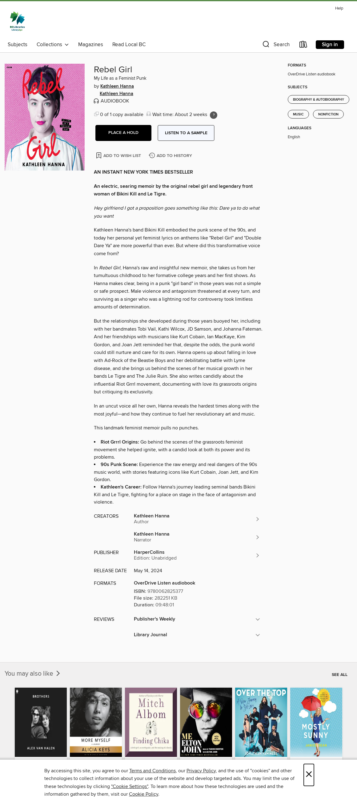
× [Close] (309, 775)
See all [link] (339, 674)
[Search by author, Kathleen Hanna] (197, 519)
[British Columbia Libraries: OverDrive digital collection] (17, 21)
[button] (275, 46)
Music (298, 114)
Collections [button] (53, 44)
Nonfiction (328, 114)
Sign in (330, 44)
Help (339, 8)
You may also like (33, 674)
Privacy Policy (201, 771)
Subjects (17, 44)
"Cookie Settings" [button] (129, 786)
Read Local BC (129, 44)
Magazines (90, 44)
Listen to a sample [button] (186, 133)
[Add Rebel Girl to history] (171, 156)
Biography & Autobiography (318, 100)
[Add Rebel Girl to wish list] (118, 155)
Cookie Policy (143, 794)
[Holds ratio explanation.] (213, 115)
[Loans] (303, 46)
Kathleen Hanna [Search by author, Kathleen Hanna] (117, 86)
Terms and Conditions (152, 771)
